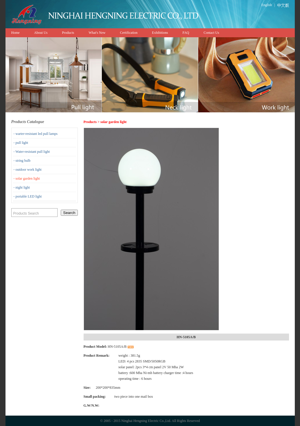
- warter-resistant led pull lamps (36, 134)
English (266, 5)
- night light (22, 187)
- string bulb (22, 161)
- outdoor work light (28, 170)
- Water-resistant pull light (32, 152)
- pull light (21, 143)
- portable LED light (28, 196)
